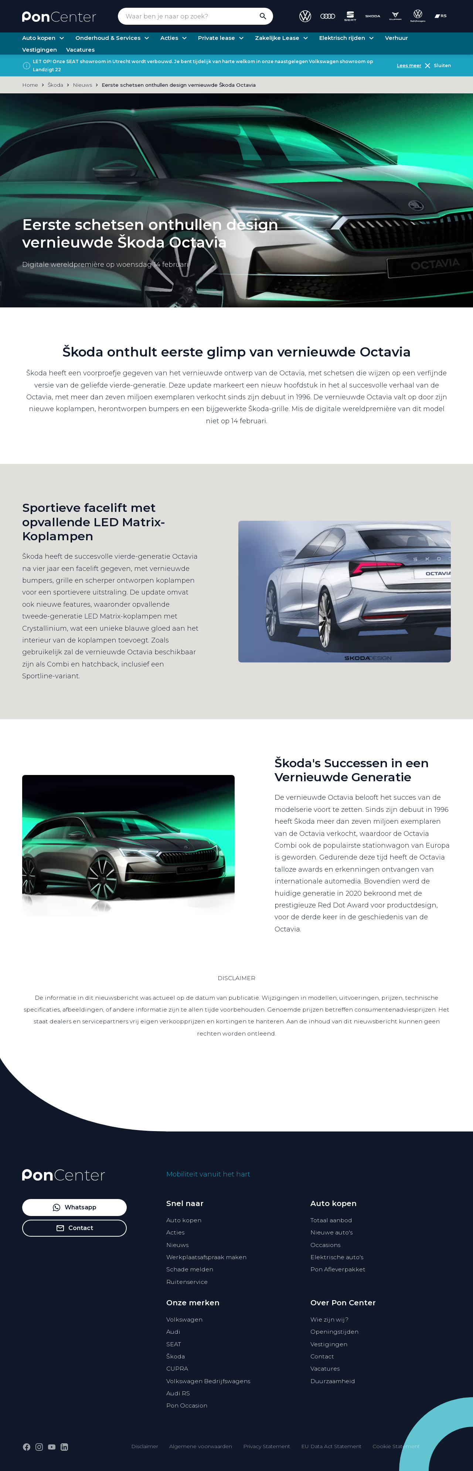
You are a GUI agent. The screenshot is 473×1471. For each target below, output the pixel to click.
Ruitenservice (187, 1281)
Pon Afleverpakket (337, 1269)
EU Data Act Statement (331, 1446)
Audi (173, 1331)
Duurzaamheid (332, 1381)
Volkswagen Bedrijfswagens (208, 1381)
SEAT (173, 1344)
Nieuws (177, 1244)
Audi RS (178, 1393)
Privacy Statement (266, 1446)
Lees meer (409, 65)
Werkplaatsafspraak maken (206, 1257)
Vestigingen (328, 1344)
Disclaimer (144, 1446)
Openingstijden (334, 1331)
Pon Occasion (186, 1405)
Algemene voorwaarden (200, 1446)
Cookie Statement (396, 1446)
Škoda (175, 1356)
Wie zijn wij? (329, 1319)
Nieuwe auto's (331, 1232)
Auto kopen (183, 1220)
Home (30, 85)
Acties (175, 1232)
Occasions (325, 1244)
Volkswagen (184, 1319)
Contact (322, 1356)
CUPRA (177, 1368)
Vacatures (325, 1368)
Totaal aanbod (331, 1220)
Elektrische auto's (336, 1257)
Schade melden (189, 1269)
